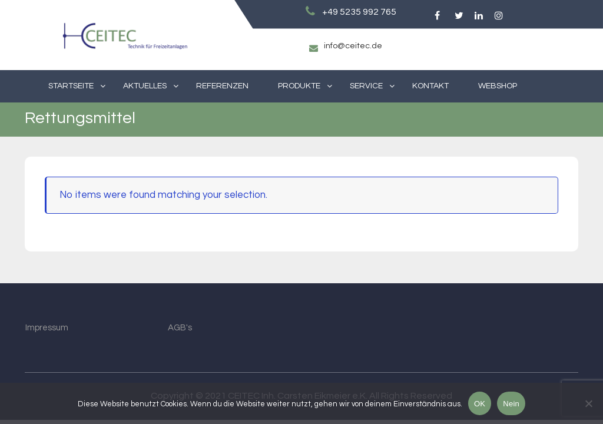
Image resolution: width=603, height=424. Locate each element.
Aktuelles (145, 86)
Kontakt (430, 86)
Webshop (497, 86)
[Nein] (588, 403)
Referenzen (222, 86)
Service (366, 86)
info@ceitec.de (353, 46)
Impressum (46, 327)
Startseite (71, 86)
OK (479, 403)
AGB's (180, 327)
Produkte (299, 86)
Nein (511, 403)
